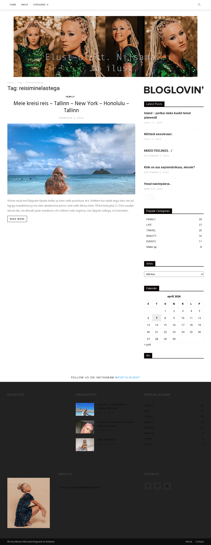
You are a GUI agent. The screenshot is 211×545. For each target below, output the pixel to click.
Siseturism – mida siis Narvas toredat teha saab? (112, 406)
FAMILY (70, 97)
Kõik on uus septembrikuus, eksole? (169, 167)
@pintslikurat (127, 377)
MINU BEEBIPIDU (106, 440)
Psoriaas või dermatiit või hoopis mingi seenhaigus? (115, 424)
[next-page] (152, 197)
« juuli (147, 344)
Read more (17, 219)
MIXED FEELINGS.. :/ (158, 150)
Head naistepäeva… (158, 184)
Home (13, 5)
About (189, 541)
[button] (199, 5)
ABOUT (24, 5)
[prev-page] (146, 197)
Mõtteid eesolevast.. (158, 134)
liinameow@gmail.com (86, 487)
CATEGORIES (41, 5)
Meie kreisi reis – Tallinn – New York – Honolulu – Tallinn (71, 107)
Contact (200, 541)
